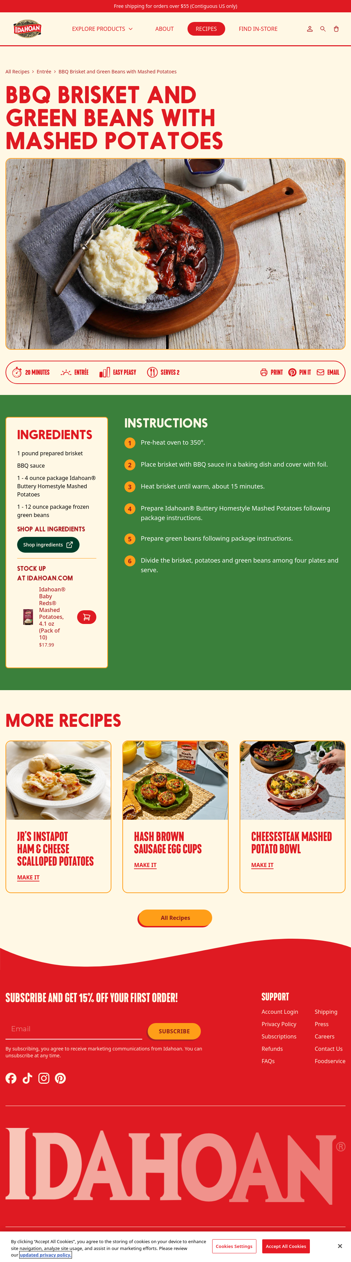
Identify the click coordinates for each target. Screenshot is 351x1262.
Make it (28, 877)
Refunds (272, 1049)
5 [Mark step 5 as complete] (130, 539)
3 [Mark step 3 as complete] (130, 487)
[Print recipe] (271, 372)
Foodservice (330, 1061)
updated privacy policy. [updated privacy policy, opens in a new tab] (45, 1255)
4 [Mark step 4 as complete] (130, 509)
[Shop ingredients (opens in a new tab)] (48, 545)
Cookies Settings (234, 1246)
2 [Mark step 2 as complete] (130, 465)
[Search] (323, 29)
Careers (325, 1036)
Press (321, 1024)
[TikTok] (27, 1078)
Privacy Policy (279, 1024)
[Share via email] (327, 372)
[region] (175, 1246)
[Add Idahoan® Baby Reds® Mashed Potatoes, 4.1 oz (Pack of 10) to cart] (86, 617)
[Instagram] (43, 1078)
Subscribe (174, 1031)
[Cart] (336, 29)
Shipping (326, 1011)
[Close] (340, 1245)
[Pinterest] (60, 1078)
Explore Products (102, 29)
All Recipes (17, 71)
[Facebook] (10, 1078)
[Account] (310, 29)
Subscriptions (279, 1036)
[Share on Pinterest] (299, 372)
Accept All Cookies (286, 1246)
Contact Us (328, 1049)
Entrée (44, 71)
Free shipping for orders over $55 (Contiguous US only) (175, 6)
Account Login (280, 1011)
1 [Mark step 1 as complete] (130, 443)
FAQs (268, 1061)
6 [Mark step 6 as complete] (130, 561)
